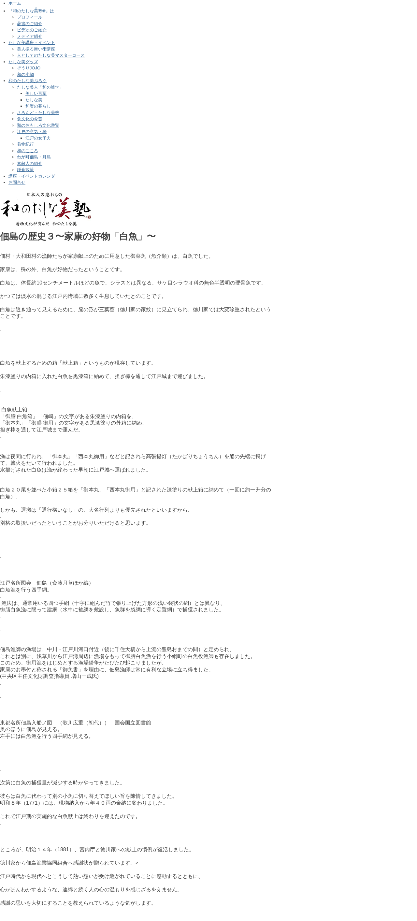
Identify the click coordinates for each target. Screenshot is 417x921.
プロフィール (29, 17)
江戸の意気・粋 (32, 131)
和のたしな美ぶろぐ (27, 80)
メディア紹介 (29, 36)
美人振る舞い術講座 (36, 49)
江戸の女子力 (38, 138)
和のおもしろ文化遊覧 (38, 125)
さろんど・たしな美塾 (38, 112)
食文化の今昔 (29, 118)
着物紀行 (25, 144)
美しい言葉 (36, 93)
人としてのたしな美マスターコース (51, 55)
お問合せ (16, 182)
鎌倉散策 (25, 169)
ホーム (14, 3)
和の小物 (25, 74)
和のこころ (27, 150)
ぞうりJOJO (28, 68)
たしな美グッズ (23, 61)
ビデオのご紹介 (32, 29)
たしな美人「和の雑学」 (40, 87)
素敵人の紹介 (29, 163)
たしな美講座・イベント (31, 42)
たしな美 (33, 99)
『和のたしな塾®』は (31, 10)
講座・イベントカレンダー (33, 176)
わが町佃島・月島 (34, 156)
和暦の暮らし (38, 106)
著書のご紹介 (29, 23)
